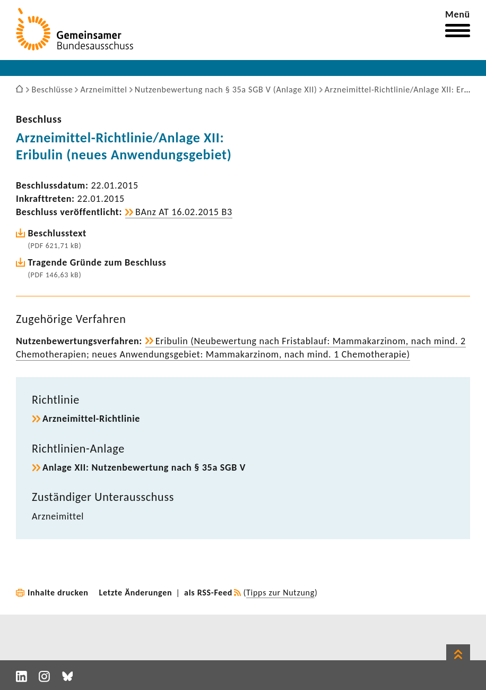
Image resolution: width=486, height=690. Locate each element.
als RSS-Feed (208, 592)
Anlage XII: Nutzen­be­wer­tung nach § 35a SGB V (144, 467)
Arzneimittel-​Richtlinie (91, 418)
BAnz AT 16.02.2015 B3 (183, 212)
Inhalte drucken (58, 592)
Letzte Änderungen (135, 592)
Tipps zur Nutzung (280, 592)
